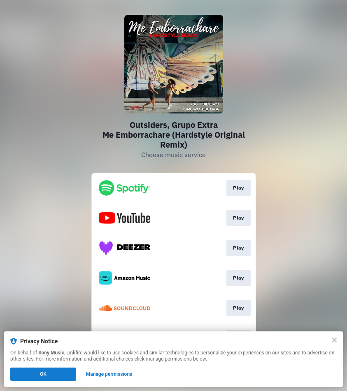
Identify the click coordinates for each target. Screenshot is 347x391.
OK (43, 374)
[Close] (334, 340)
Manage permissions (109, 374)
